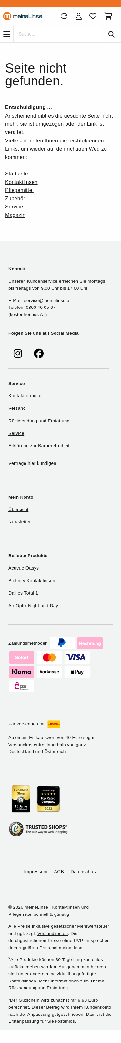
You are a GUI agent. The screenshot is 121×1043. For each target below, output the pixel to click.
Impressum (35, 871)
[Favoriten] (93, 16)
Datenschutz (84, 871)
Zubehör (15, 198)
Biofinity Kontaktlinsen (31, 580)
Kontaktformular (25, 395)
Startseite (16, 173)
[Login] (79, 16)
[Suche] (58, 34)
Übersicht (18, 509)
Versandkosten (52, 933)
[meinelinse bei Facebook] (39, 353)
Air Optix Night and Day (33, 605)
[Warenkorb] (109, 16)
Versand (17, 408)
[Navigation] (6, 34)
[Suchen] (111, 34)
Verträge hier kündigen (32, 463)
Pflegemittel (19, 190)
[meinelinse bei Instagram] (17, 353)
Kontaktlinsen (21, 182)
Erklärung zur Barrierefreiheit (38, 445)
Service (14, 206)
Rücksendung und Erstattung (39, 420)
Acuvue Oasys (23, 568)
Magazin (15, 215)
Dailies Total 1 (23, 593)
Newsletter (19, 521)
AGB (59, 871)
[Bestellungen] (63, 16)
